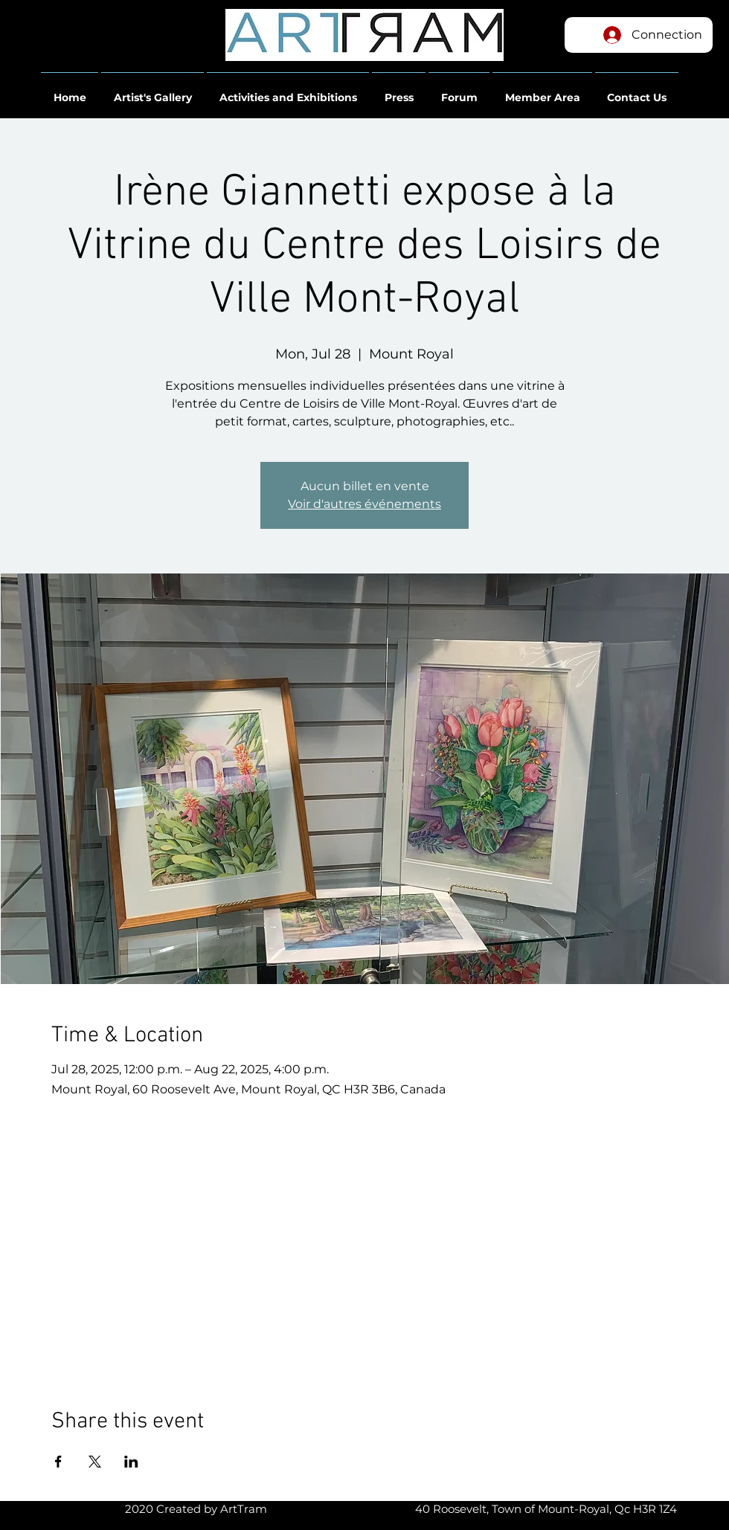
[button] (69, 90)
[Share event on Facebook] (58, 1462)
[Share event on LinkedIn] (131, 1462)
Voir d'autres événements (364, 504)
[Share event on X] (95, 1462)
